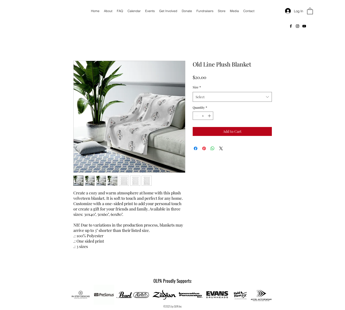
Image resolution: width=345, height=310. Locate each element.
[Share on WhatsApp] (212, 148)
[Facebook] (291, 26)
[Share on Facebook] (195, 148)
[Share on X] (221, 148)
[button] (310, 10)
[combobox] (232, 97)
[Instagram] (297, 26)
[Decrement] (196, 116)
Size (197, 87)
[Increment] (210, 116)
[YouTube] (304, 26)
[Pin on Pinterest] (204, 148)
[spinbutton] (203, 116)
